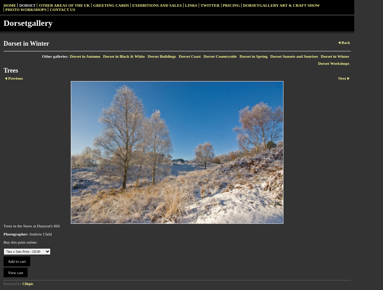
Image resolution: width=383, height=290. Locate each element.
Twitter (210, 5)
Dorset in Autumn (85, 56)
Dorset (27, 5)
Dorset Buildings (162, 56)
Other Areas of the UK (64, 5)
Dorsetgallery (28, 23)
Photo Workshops (25, 9)
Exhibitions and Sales (157, 5)
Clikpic (27, 284)
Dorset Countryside (220, 56)
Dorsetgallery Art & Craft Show (281, 5)
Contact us (62, 9)
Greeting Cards (111, 5)
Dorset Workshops (333, 63)
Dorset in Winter (335, 56)
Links (191, 5)
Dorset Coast (190, 56)
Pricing (231, 5)
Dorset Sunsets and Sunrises (294, 56)
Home (10, 5)
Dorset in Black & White (124, 56)
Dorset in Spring (253, 56)
